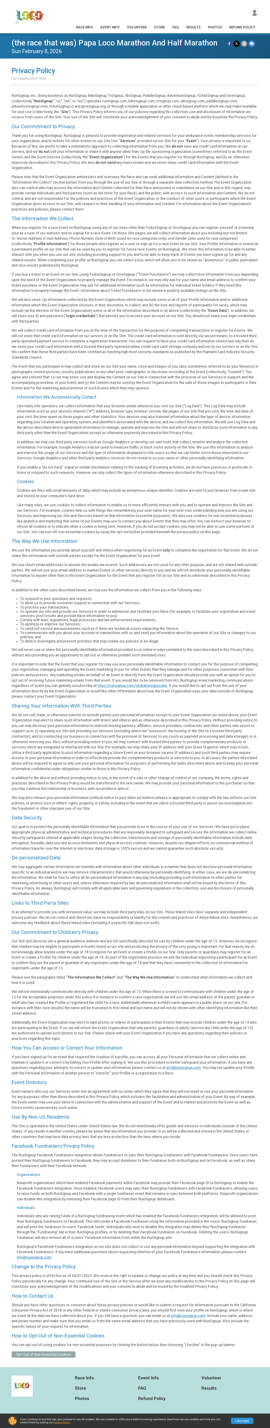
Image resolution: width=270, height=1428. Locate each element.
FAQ (175, 27)
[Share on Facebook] (229, 44)
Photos (215, 27)
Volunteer (137, 27)
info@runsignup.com (183, 1068)
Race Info (84, 27)
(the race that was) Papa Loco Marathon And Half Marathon (114, 42)
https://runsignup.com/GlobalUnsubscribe (132, 686)
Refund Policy (242, 27)
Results (193, 27)
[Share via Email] (244, 44)
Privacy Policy (62, 1422)
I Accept (242, 1421)
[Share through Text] (251, 44)
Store (159, 27)
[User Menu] (254, 12)
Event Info (110, 27)
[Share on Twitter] (237, 44)
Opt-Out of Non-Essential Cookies (43, 1354)
